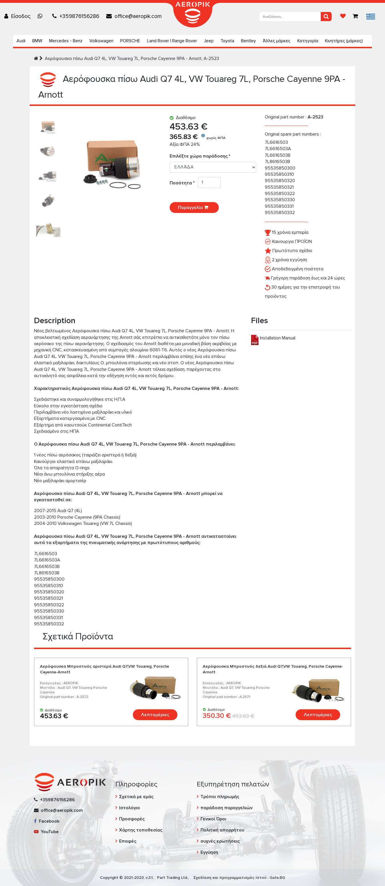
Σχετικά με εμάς (136, 797)
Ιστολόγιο (129, 808)
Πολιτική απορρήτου (222, 830)
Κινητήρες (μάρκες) (344, 41)
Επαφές (127, 841)
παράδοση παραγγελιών (226, 808)
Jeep (209, 41)
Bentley (248, 41)
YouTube (46, 832)
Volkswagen (101, 41)
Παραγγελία (194, 207)
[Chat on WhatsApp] (41, 16)
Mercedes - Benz (66, 41)
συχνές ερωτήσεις (220, 841)
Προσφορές (132, 819)
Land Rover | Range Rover (172, 41)
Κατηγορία (307, 41)
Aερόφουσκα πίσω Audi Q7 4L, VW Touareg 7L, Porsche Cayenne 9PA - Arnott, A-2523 (132, 58)
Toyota (227, 41)
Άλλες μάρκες (276, 41)
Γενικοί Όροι (213, 819)
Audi (21, 41)
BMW (37, 41)
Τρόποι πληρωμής (219, 797)
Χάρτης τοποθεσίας (140, 830)
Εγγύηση (209, 852)
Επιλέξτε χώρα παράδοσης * (200, 156)
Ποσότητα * (184, 183)
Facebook (46, 821)
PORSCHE (130, 41)
